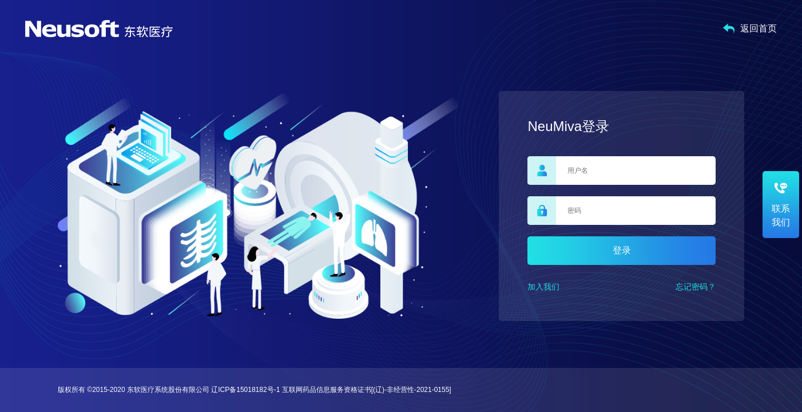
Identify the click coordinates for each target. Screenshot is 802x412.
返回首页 (750, 28)
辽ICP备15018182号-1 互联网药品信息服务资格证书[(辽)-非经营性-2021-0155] (331, 390)
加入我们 (543, 286)
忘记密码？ (696, 286)
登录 (622, 250)
